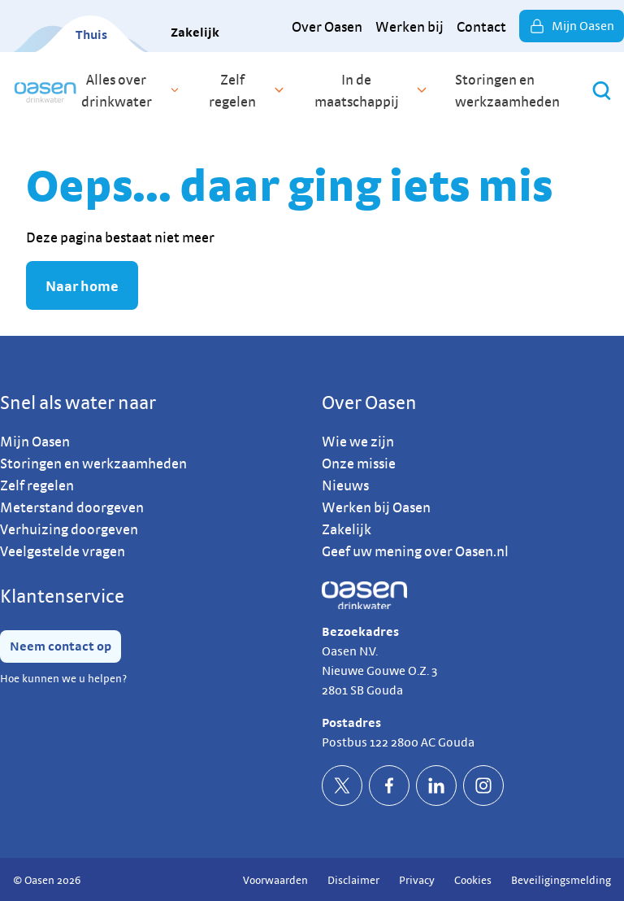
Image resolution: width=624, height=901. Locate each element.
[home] (45, 90)
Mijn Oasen (571, 26)
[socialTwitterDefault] (342, 785)
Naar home (82, 285)
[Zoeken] (601, 90)
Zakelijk (195, 32)
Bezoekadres (360, 631)
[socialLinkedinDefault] (436, 785)
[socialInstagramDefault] (483, 785)
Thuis (91, 34)
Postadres (351, 722)
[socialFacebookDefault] (389, 785)
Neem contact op (60, 646)
